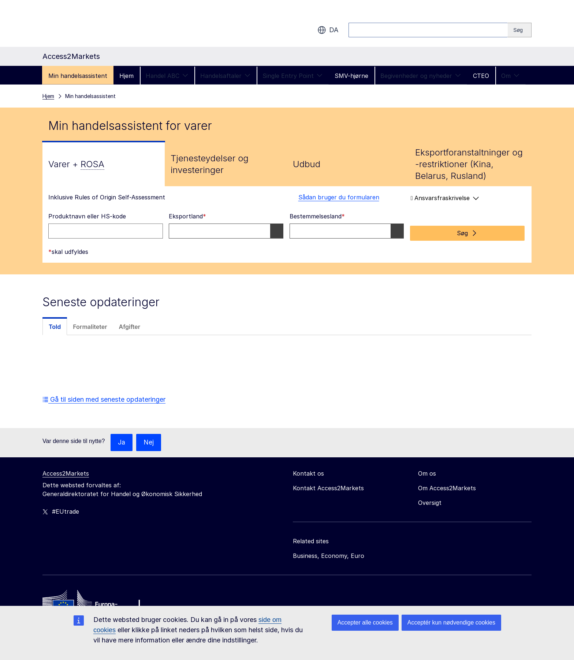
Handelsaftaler (225, 75)
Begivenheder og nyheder (420, 75)
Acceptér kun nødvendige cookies (451, 622)
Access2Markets (65, 471)
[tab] (103, 164)
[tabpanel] (287, 223)
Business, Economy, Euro (328, 554)
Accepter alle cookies (365, 622)
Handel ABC (167, 75)
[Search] (520, 30)
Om (510, 75)
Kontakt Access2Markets (328, 486)
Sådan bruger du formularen (334, 197)
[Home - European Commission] (95, 602)
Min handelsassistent (77, 75)
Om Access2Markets (447, 486)
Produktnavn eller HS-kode (87, 216)
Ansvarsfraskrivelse (445, 198)
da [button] (327, 30)
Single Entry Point (292, 75)
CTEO (481, 75)
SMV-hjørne (351, 75)
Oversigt (429, 501)
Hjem (126, 75)
